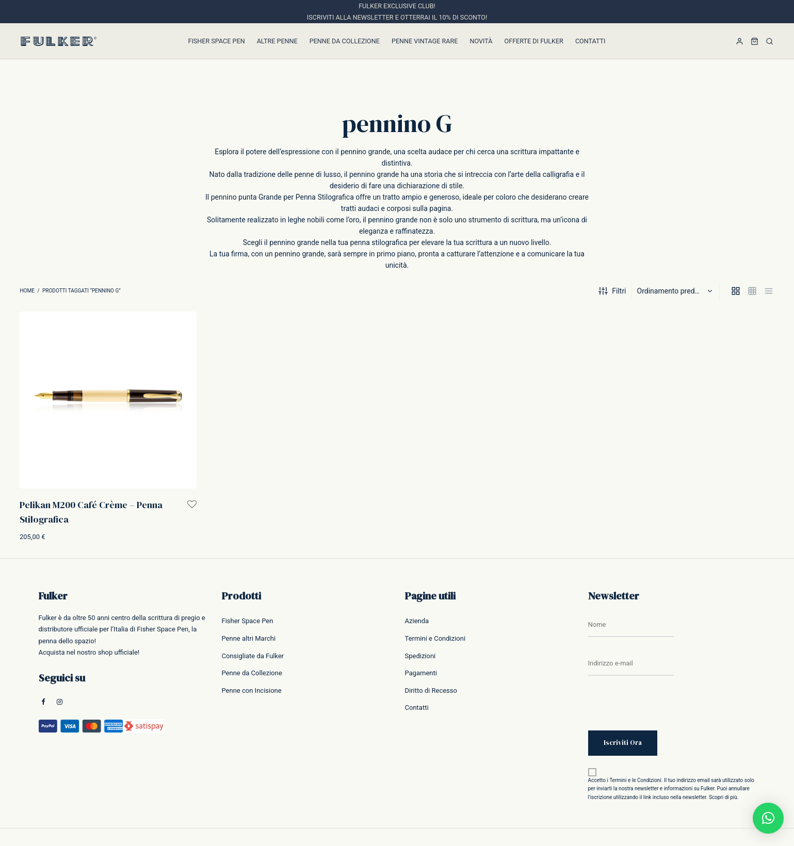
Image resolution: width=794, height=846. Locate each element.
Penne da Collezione (345, 41)
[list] (768, 291)
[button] (768, 818)
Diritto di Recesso (431, 690)
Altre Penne (277, 41)
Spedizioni (420, 656)
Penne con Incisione (252, 690)
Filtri (612, 291)
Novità (480, 41)
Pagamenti (421, 673)
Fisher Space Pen (216, 41)
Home (27, 291)
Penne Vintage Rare (425, 41)
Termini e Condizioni (435, 638)
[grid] (735, 291)
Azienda (417, 621)
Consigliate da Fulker (253, 656)
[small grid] (752, 291)
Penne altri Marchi (249, 638)
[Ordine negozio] (677, 291)
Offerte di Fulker (534, 41)
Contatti (590, 41)
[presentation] (666, 710)
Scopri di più (723, 797)
